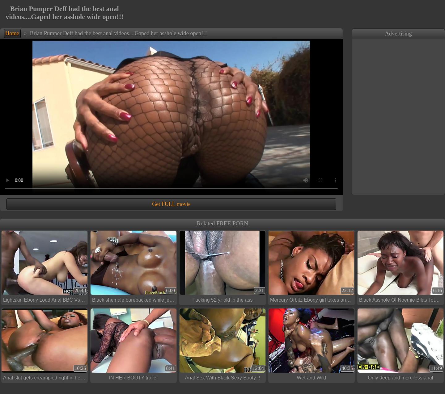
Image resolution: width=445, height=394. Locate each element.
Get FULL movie (171, 204)
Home (12, 33)
